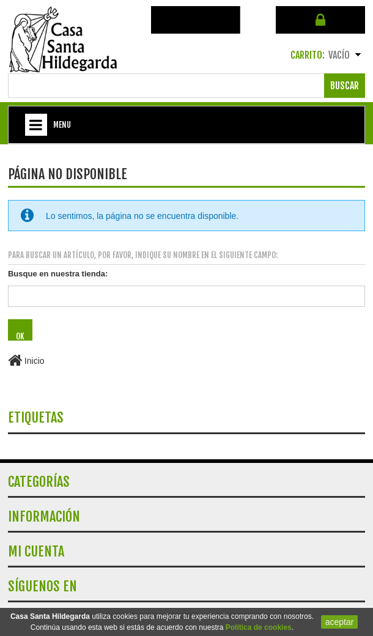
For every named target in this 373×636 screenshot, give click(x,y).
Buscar (344, 86)
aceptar (339, 622)
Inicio (26, 361)
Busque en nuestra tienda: (58, 273)
